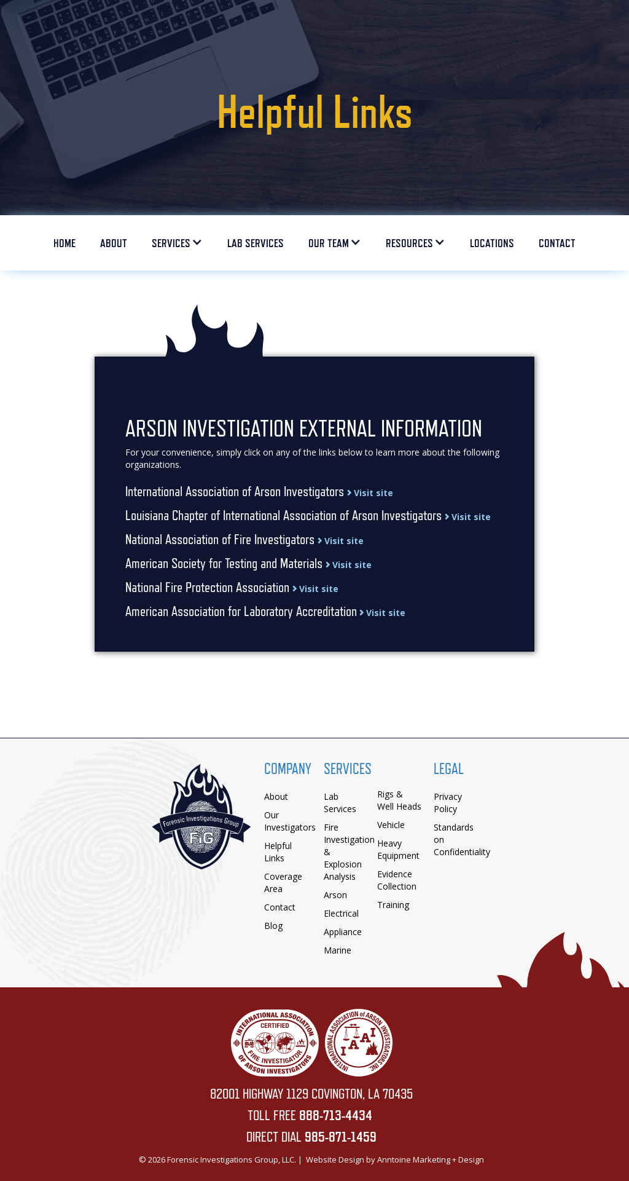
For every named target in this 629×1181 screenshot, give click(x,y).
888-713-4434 (335, 1115)
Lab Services (340, 803)
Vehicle (391, 825)
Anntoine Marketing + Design (430, 1159)
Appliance (343, 932)
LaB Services (255, 243)
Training (393, 904)
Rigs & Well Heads (399, 800)
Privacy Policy (448, 803)
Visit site (370, 493)
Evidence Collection (396, 880)
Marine (337, 950)
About (276, 796)
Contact (557, 243)
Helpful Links (278, 852)
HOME (64, 243)
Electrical (341, 913)
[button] (177, 246)
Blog (273, 925)
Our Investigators (290, 821)
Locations (492, 243)
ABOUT (113, 243)
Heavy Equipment (398, 849)
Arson (335, 895)
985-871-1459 (341, 1136)
